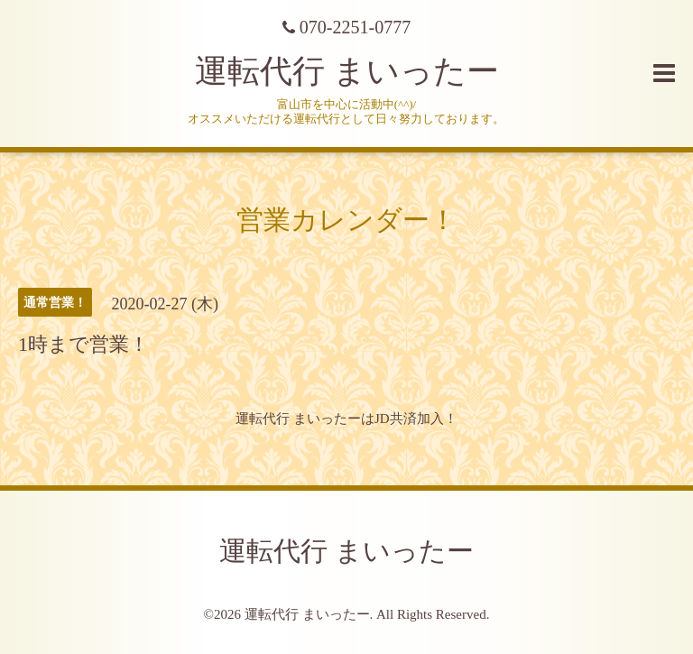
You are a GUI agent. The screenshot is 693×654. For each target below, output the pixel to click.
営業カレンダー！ (346, 220)
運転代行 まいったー (347, 71)
